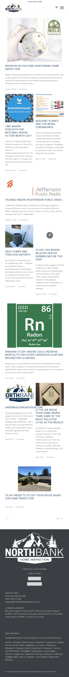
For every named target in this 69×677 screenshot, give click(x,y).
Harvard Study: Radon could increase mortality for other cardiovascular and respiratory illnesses (34, 355)
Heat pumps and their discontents (18, 253)
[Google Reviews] (34, 578)
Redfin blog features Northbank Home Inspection (32, 67)
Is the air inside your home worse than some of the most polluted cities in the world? (49, 416)
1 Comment (21, 286)
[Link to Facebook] (52, 674)
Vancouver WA (51, 638)
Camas (8, 642)
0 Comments (23, 89)
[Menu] (61, 7)
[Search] (55, 7)
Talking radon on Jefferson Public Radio (33, 199)
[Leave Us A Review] (34, 584)
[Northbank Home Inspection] (28, 7)
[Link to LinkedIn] (55, 674)
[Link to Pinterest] (59, 674)
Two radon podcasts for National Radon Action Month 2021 (18, 130)
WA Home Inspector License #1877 (19, 611)
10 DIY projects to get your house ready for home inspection (33, 497)
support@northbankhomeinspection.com (22, 602)
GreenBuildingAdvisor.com (24, 407)
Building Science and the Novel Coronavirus (47, 124)
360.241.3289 (20, 596)
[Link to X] (62, 674)
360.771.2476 (16, 599)
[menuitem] (55, 7)
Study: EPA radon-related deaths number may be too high (49, 254)
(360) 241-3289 (34, 573)
